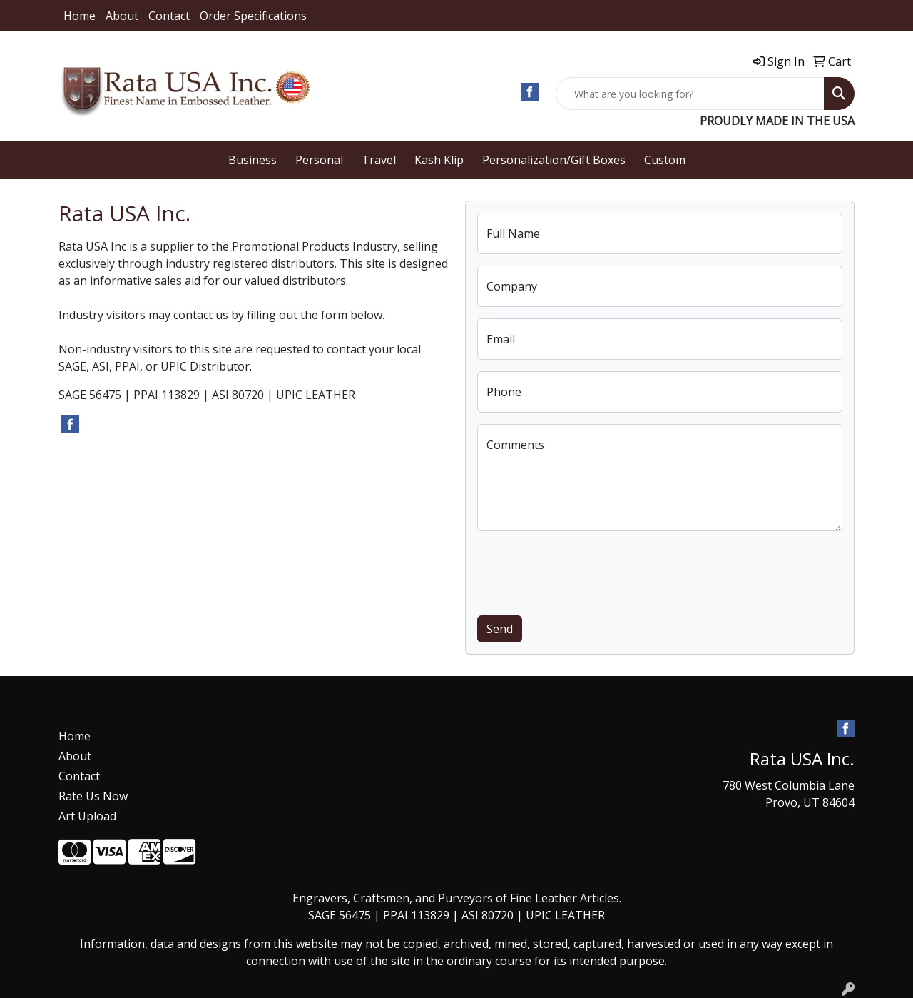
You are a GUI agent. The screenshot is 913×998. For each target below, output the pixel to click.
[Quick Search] (690, 93)
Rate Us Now (93, 796)
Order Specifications (253, 16)
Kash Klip (439, 160)
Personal (319, 160)
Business (252, 160)
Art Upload (87, 816)
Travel (379, 160)
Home (79, 16)
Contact (169, 16)
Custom (664, 160)
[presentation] (585, 570)
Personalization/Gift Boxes (554, 160)
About (122, 16)
